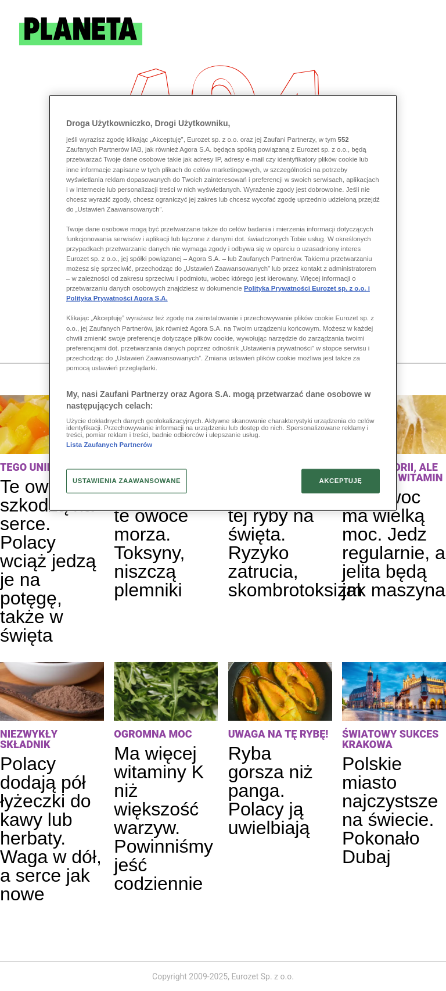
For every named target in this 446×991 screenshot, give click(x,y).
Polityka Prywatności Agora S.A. (117, 298)
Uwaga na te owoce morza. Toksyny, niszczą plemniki (155, 543)
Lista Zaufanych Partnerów (109, 444)
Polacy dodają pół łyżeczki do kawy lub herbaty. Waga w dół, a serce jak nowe (51, 828)
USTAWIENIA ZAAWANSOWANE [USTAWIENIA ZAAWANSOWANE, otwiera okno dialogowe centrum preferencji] (127, 480)
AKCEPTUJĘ (340, 480)
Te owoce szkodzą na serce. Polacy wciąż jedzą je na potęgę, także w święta (48, 561)
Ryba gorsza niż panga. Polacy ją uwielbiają (270, 790)
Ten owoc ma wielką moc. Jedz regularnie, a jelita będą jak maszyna (393, 543)
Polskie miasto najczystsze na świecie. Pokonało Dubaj (390, 810)
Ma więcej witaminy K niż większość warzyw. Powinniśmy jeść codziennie (163, 818)
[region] (223, 302)
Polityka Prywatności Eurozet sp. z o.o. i (307, 288)
